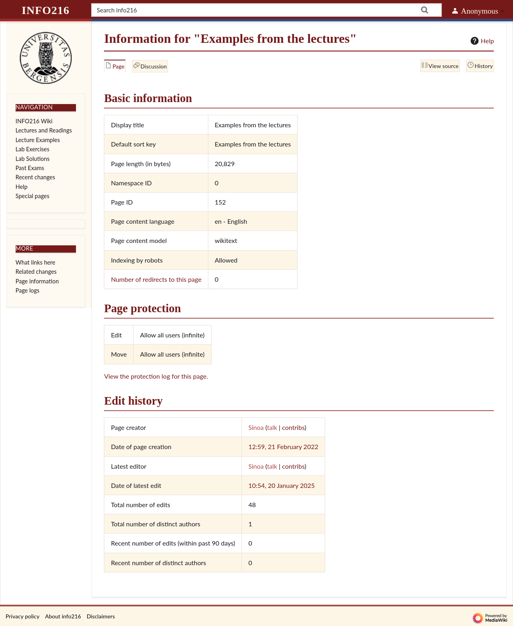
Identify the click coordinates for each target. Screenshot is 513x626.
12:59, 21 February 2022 (283, 446)
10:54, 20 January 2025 (281, 485)
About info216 (63, 616)
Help (481, 41)
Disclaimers (101, 616)
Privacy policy (23, 616)
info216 (45, 10)
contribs (293, 427)
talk (272, 427)
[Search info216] (266, 10)
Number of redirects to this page (156, 279)
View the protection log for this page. (156, 376)
